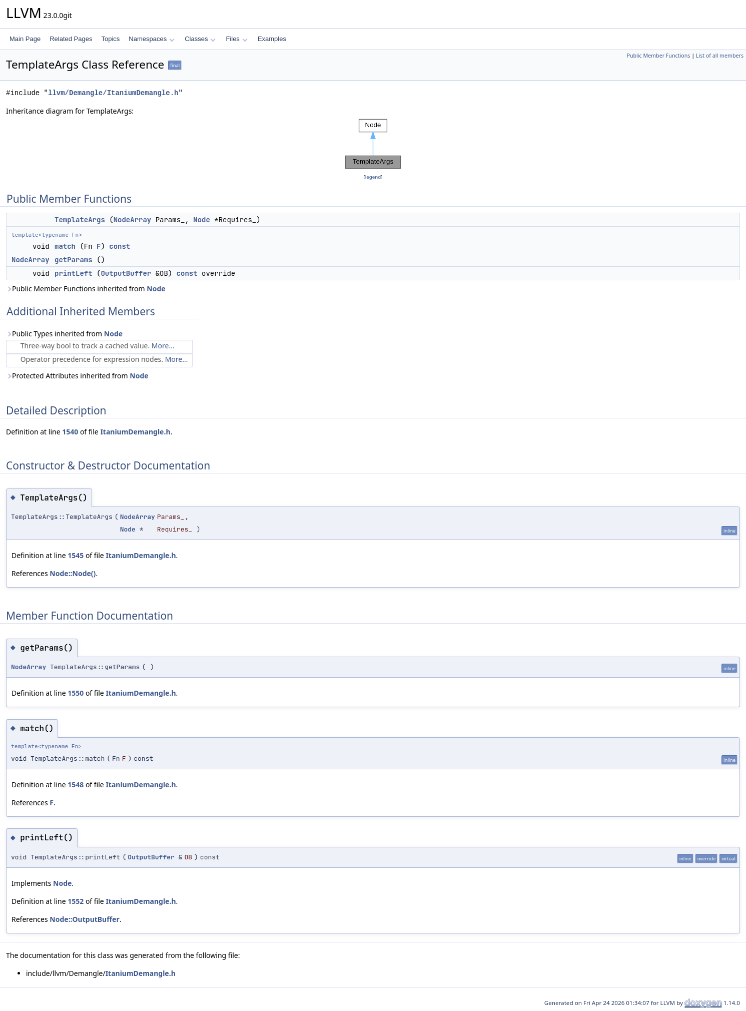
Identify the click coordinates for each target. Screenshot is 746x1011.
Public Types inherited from (64, 333)
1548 (76, 784)
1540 (70, 431)
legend (373, 177)
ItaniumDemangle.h (135, 431)
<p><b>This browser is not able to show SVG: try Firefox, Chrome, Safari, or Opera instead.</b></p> (373, 144)
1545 (76, 555)
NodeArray (133, 219)
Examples (272, 39)
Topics (110, 39)
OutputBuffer (126, 273)
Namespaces (151, 39)
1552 (76, 901)
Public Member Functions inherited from (86, 288)
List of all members (719, 55)
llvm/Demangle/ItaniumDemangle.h (113, 93)
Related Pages (71, 39)
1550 (76, 693)
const (119, 246)
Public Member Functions (658, 55)
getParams (74, 259)
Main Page (25, 39)
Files (236, 39)
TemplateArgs (80, 219)
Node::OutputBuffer (84, 919)
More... (163, 345)
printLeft (74, 273)
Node (201, 219)
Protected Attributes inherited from (77, 375)
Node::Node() (73, 573)
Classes (200, 39)
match (65, 246)
